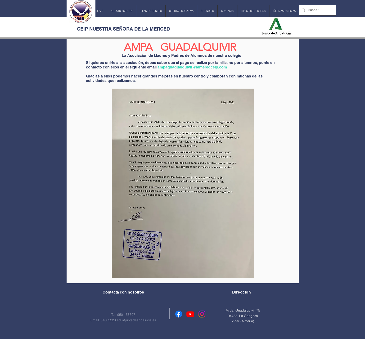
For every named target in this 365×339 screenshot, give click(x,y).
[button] (122, 11)
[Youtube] (190, 314)
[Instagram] (202, 314)
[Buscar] (317, 10)
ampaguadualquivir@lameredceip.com (192, 67)
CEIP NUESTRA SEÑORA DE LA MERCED (123, 29)
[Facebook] (178, 314)
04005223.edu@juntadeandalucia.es (128, 320)
